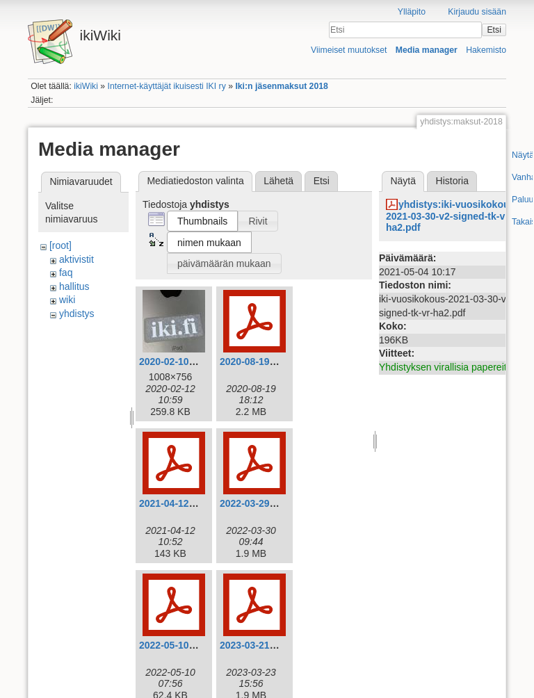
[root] (60, 245)
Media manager (427, 50)
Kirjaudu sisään (477, 12)
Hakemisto (486, 50)
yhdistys (77, 313)
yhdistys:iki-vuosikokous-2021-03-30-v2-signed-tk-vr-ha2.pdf (452, 216)
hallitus (74, 286)
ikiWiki (86, 86)
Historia (452, 180)
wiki (67, 299)
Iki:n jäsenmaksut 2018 (281, 86)
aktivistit (76, 259)
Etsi (494, 30)
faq (65, 272)
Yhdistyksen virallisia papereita (445, 367)
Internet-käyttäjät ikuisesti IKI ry (167, 86)
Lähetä (278, 180)
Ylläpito (412, 12)
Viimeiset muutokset (349, 50)
